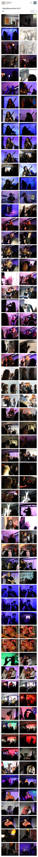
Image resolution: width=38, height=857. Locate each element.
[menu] (35, 2)
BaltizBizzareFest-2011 (12, 8)
